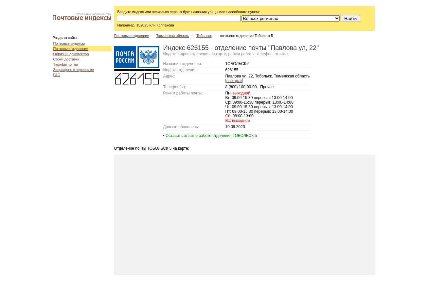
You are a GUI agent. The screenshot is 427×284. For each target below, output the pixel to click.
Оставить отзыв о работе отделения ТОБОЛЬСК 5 (211, 135)
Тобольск (204, 36)
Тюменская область (172, 36)
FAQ (57, 75)
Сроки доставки (66, 59)
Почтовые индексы (69, 43)
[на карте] (234, 80)
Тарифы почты (65, 64)
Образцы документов (71, 54)
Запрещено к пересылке (73, 70)
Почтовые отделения (70, 49)
